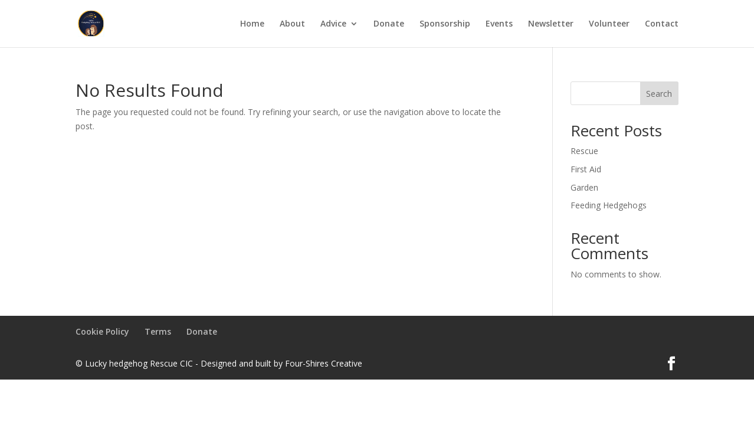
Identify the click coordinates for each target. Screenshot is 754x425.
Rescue (584, 150)
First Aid (586, 169)
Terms (158, 331)
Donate (388, 24)
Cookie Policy (102, 331)
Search (659, 93)
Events (499, 24)
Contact (661, 24)
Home (252, 24)
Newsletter (550, 24)
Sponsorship (444, 24)
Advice (333, 24)
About (292, 24)
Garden (584, 187)
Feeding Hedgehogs (609, 205)
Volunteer (609, 24)
